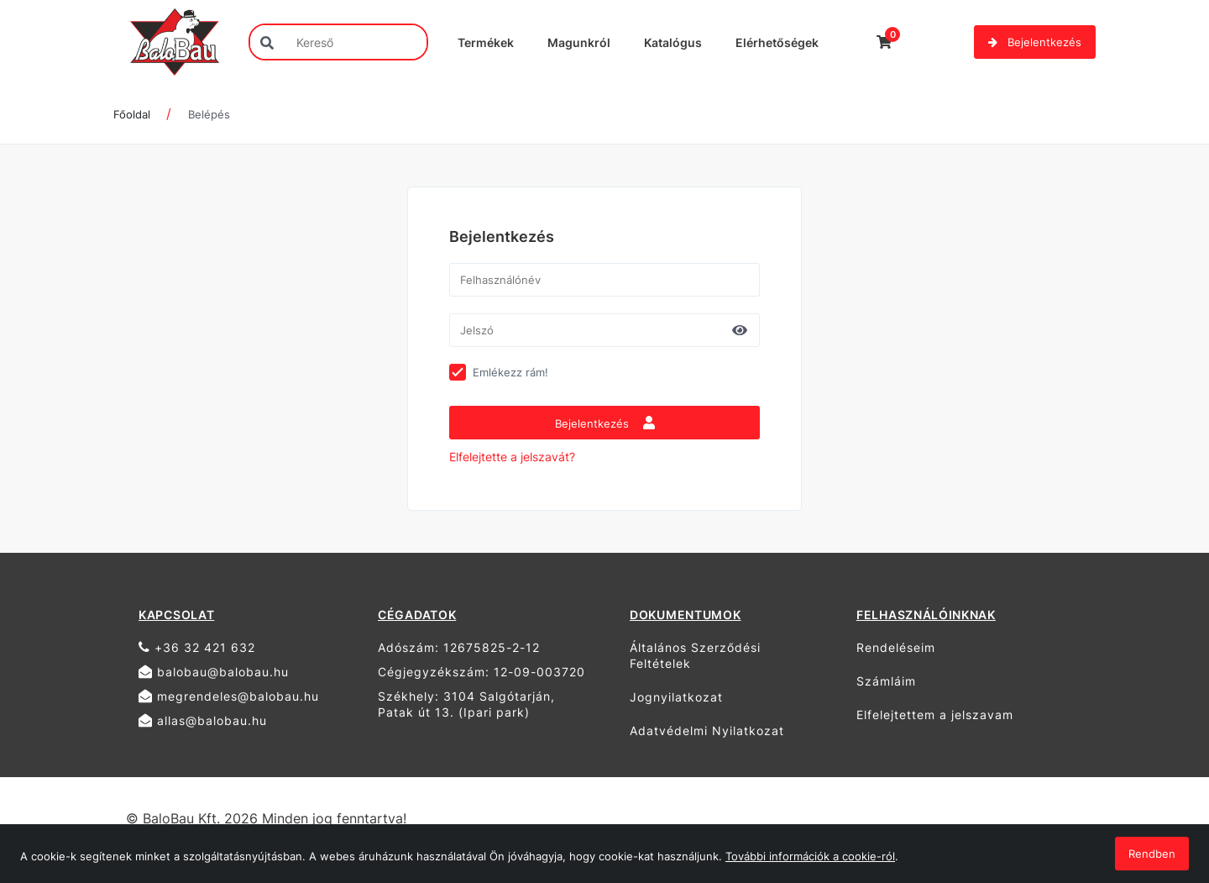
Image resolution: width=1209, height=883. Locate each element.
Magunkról (578, 42)
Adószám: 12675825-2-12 (459, 647)
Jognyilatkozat (676, 697)
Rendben (1151, 853)
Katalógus (673, 42)
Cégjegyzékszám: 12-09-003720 (481, 672)
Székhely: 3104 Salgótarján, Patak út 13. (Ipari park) (466, 704)
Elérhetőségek (777, 42)
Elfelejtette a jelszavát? (512, 456)
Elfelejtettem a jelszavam (934, 714)
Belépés (209, 114)
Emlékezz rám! (510, 372)
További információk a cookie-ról (810, 856)
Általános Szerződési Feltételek (695, 655)
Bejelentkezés (1034, 42)
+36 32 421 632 (197, 647)
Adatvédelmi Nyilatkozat (707, 730)
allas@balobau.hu (203, 720)
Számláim (886, 681)
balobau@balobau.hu (214, 672)
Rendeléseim (895, 647)
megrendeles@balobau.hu (229, 696)
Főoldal (131, 114)
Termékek (486, 42)
